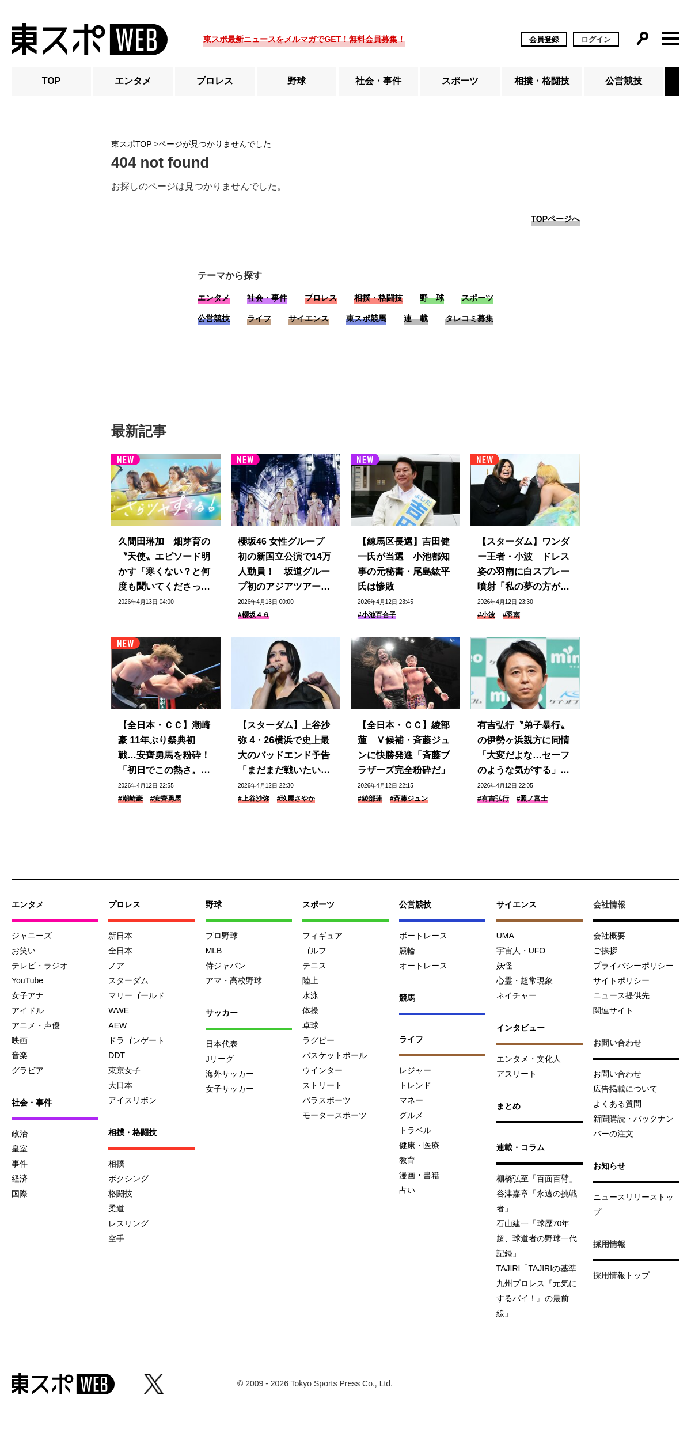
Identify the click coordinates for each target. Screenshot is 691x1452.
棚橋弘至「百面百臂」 (536, 1178)
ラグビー (318, 1040)
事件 (20, 1163)
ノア (116, 965)
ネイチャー (516, 995)
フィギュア (322, 935)
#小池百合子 (377, 615)
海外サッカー (230, 1073)
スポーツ (460, 81)
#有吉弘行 (493, 799)
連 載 (416, 318)
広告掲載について (625, 1088)
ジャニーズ (32, 935)
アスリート (516, 1073)
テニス (314, 965)
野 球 (432, 297)
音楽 (20, 1055)
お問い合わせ (617, 1073)
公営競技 (623, 81)
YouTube (27, 980)
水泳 (310, 995)
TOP (51, 81)
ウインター (322, 1070)
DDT (116, 1055)
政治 (20, 1133)
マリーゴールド (136, 995)
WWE (118, 1010)
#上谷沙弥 (253, 799)
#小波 (486, 615)
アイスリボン (132, 1100)
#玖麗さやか (296, 799)
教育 (407, 1160)
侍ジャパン (226, 965)
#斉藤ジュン (409, 799)
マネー (411, 1100)
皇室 (20, 1148)
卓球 (310, 1025)
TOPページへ (555, 218)
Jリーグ (220, 1058)
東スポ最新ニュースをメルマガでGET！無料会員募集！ (304, 39)
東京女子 (124, 1070)
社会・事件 (378, 81)
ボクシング (128, 1178)
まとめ (508, 1106)
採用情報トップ (621, 1275)
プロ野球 (222, 935)
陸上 (310, 980)
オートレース (423, 965)
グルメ (411, 1115)
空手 (116, 1238)
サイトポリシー (621, 980)
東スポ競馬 (366, 318)
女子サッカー (230, 1088)
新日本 (120, 935)
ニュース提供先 (621, 995)
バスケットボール (334, 1055)
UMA (505, 935)
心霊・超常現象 (524, 980)
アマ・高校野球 (234, 980)
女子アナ (28, 995)
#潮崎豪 (130, 799)
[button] (672, 81)
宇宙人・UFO (521, 950)
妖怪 (504, 965)
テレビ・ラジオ (40, 965)
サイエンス (308, 318)
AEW (117, 1025)
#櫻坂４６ (253, 615)
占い (407, 1190)
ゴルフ (314, 950)
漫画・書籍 (419, 1175)
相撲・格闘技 (541, 81)
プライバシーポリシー (633, 965)
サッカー (222, 1012)
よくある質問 (617, 1103)
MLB (214, 950)
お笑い (24, 950)
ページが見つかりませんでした (214, 144)
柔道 (116, 1208)
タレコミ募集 (469, 318)
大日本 (120, 1085)
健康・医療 (419, 1145)
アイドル (28, 1010)
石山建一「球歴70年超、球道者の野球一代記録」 (536, 1238)
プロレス (214, 81)
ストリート (322, 1085)
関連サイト (613, 1010)
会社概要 (609, 935)
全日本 (120, 950)
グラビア (28, 1070)
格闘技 (120, 1193)
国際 (20, 1193)
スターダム (128, 980)
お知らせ (609, 1165)
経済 (20, 1178)
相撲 (116, 1163)
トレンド (415, 1085)
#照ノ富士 (532, 799)
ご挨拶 (605, 950)
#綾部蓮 (370, 799)
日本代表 (222, 1043)
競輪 (407, 950)
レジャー (415, 1070)
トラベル (415, 1130)
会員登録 (544, 39)
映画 (20, 1040)
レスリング (128, 1223)
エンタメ (133, 81)
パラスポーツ (326, 1100)
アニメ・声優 (36, 1025)
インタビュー (520, 1027)
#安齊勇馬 (166, 799)
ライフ (259, 318)
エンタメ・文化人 (528, 1058)
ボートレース (423, 935)
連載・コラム (520, 1147)
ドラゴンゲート (136, 1040)
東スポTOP (131, 144)
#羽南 (512, 615)
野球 (296, 81)
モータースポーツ (334, 1115)
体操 (310, 1010)
